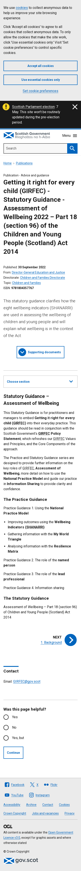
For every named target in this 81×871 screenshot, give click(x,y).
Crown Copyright (14, 813)
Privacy (70, 813)
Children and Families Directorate (42, 277)
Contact (47, 804)
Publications (24, 163)
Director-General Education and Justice (38, 272)
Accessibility (11, 804)
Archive (31, 804)
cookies (22, 8)
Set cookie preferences (40, 91)
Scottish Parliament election (33, 107)
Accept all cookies (40, 66)
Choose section (40, 381)
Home (7, 163)
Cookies (64, 804)
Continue (13, 752)
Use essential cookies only (40, 79)
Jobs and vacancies (45, 813)
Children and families (26, 283)
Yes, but (18, 738)
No (14, 727)
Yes (15, 717)
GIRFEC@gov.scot (26, 681)
